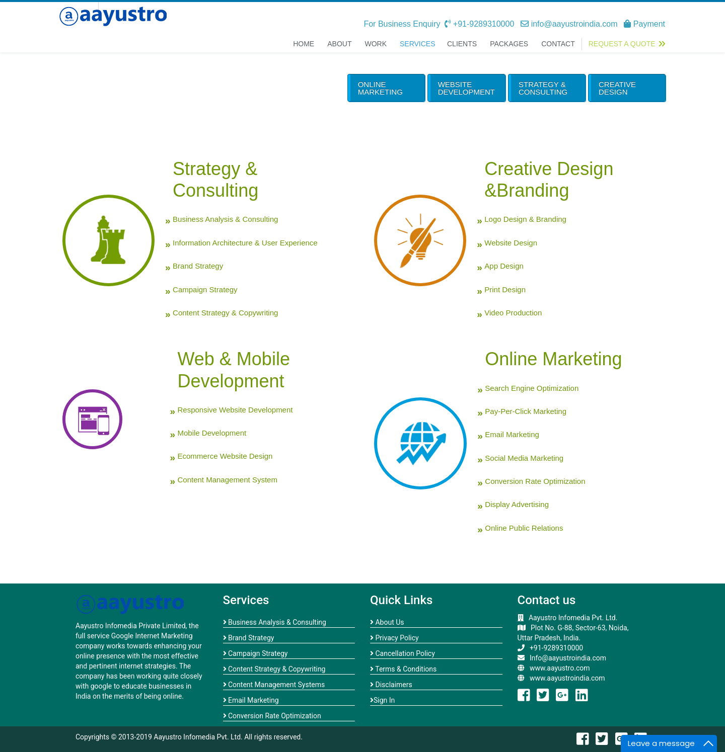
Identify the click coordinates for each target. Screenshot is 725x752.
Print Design (505, 289)
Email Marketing (512, 434)
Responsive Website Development (235, 409)
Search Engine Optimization (531, 388)
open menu (78, 11)
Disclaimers (393, 685)
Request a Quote (622, 29)
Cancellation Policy (404, 653)
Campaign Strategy (205, 289)
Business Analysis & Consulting (225, 219)
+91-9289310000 (551, 648)
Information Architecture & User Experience (245, 242)
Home (303, 29)
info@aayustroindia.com (569, 9)
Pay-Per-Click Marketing (525, 411)
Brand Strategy (198, 266)
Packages (509, 29)
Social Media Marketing (524, 458)
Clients (462, 29)
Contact (558, 29)
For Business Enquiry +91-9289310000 (439, 9)
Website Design (510, 242)
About (339, 29)
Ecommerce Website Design (224, 456)
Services (418, 29)
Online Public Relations (524, 528)
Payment (644, 9)
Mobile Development (211, 433)
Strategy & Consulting (543, 88)
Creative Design (617, 88)
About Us (389, 622)
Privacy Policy (396, 638)
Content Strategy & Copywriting (225, 312)
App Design (504, 266)
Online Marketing (380, 88)
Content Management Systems (276, 685)
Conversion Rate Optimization (535, 481)
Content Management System (227, 479)
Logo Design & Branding (525, 219)
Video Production (513, 312)
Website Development (466, 88)
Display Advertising (517, 504)
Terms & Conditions (406, 669)
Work (376, 29)
